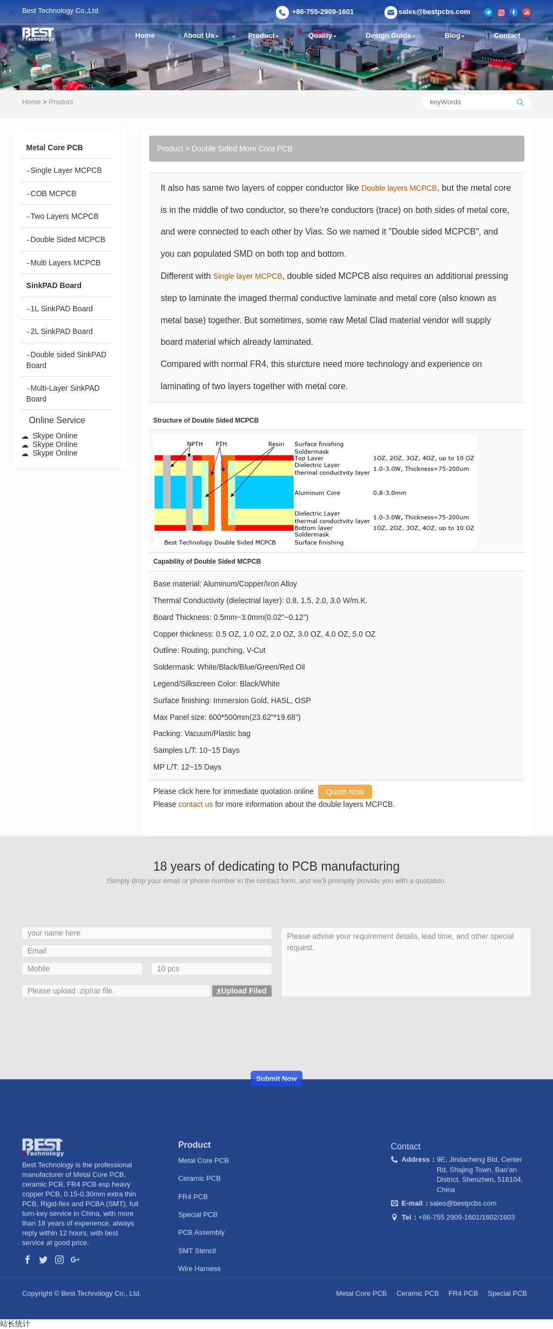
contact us (196, 804)
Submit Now (276, 1148)
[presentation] (276, 1103)
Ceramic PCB (199, 1247)
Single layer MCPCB (247, 276)
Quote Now (345, 791)
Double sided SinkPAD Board (66, 360)
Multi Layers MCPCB (63, 263)
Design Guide (392, 35)
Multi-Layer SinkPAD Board (63, 393)
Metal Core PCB (203, 1229)
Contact (508, 35)
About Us (201, 35)
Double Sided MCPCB (65, 239)
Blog (457, 35)
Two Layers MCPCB (62, 216)
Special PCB (198, 1283)
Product (264, 35)
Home (144, 35)
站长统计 (15, 1323)
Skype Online (49, 435)
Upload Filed (241, 1060)
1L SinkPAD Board (59, 308)
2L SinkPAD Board (59, 331)
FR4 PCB (193, 1265)
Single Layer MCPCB (64, 170)
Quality (323, 35)
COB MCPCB (51, 193)
